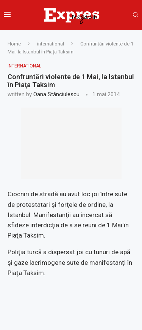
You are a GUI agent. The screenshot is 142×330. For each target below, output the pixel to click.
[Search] (135, 15)
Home (14, 44)
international (50, 44)
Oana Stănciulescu (56, 94)
